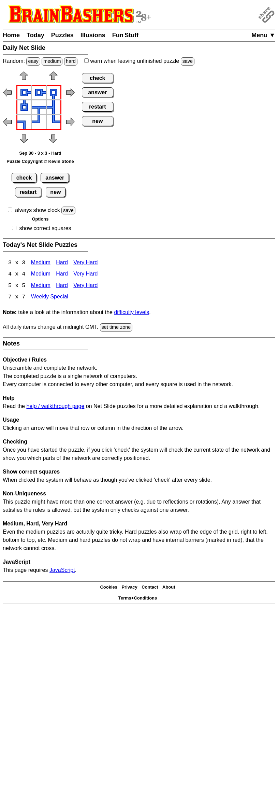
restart (28, 192)
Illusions (93, 35)
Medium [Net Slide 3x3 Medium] (40, 263)
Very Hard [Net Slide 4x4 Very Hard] (85, 275)
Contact (150, 587)
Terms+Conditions (137, 598)
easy (33, 61)
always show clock (37, 210)
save (187, 61)
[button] (24, 78)
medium (52, 61)
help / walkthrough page (55, 406)
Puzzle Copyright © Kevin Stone (40, 161)
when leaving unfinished (139, 61)
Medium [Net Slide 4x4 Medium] (40, 275)
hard (71, 61)
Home (11, 35)
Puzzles (62, 35)
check (24, 178)
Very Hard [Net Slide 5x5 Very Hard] (85, 286)
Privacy (129, 587)
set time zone (116, 327)
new (55, 192)
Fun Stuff (125, 35)
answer (54, 178)
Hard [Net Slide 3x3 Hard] (62, 263)
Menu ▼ (263, 35)
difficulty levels (131, 313)
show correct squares (45, 228)
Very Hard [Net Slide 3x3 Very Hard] (85, 263)
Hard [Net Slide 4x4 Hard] (62, 275)
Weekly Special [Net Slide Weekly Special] (49, 298)
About (168, 587)
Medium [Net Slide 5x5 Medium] (40, 286)
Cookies (108, 587)
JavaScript (62, 570)
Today (35, 35)
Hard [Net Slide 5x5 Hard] (62, 286)
